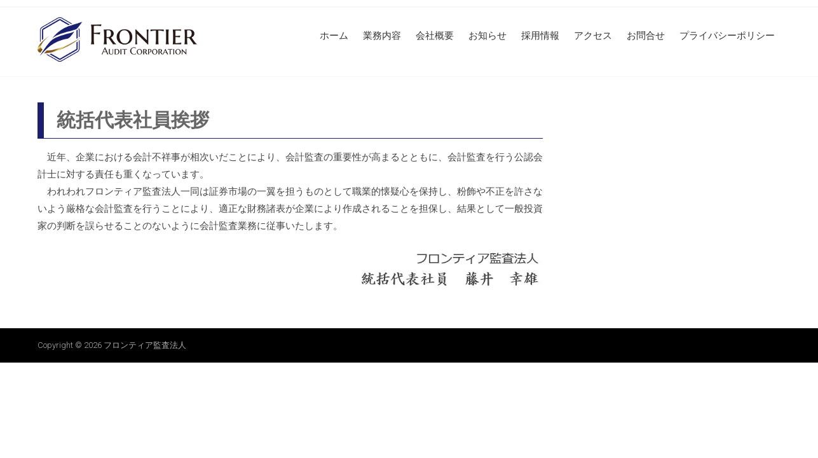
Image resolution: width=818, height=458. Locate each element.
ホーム (334, 35)
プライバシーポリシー (727, 35)
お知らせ (487, 35)
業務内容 (382, 35)
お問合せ (646, 35)
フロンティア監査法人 (145, 345)
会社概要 (435, 35)
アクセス (593, 35)
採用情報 (540, 35)
